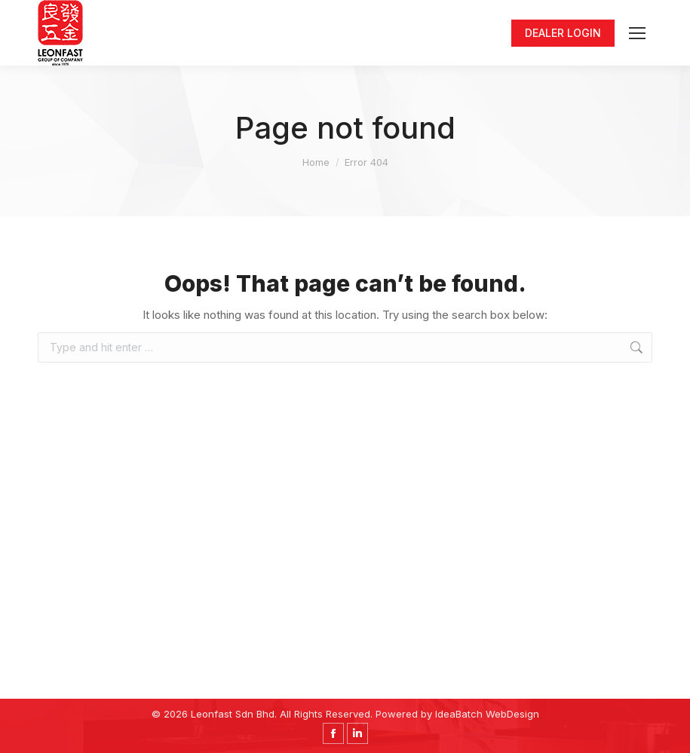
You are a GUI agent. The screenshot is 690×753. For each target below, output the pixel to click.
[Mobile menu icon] (637, 33)
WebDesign (512, 714)
